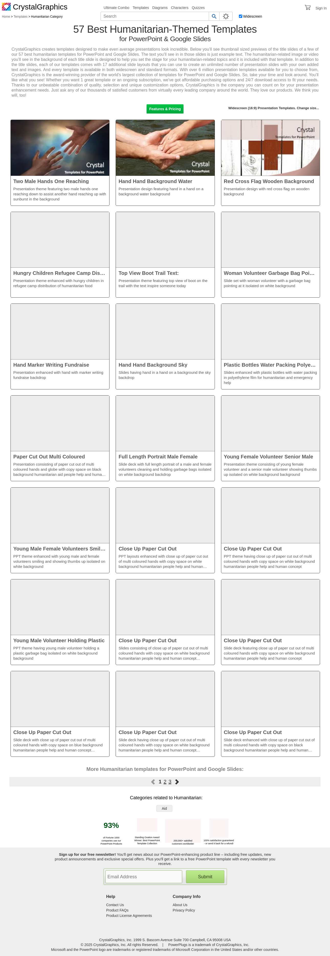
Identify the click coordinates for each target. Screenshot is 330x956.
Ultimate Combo (116, 8)
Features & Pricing (165, 109)
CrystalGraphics (35, 7)
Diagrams (160, 8)
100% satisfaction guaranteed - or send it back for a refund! (219, 840)
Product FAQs (117, 910)
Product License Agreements (129, 916)
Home (6, 16)
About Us (180, 905)
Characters (179, 8)
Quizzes (198, 8)
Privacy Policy (184, 910)
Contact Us (115, 905)
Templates (141, 8)
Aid (164, 808)
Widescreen (252, 16)
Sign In (321, 8)
